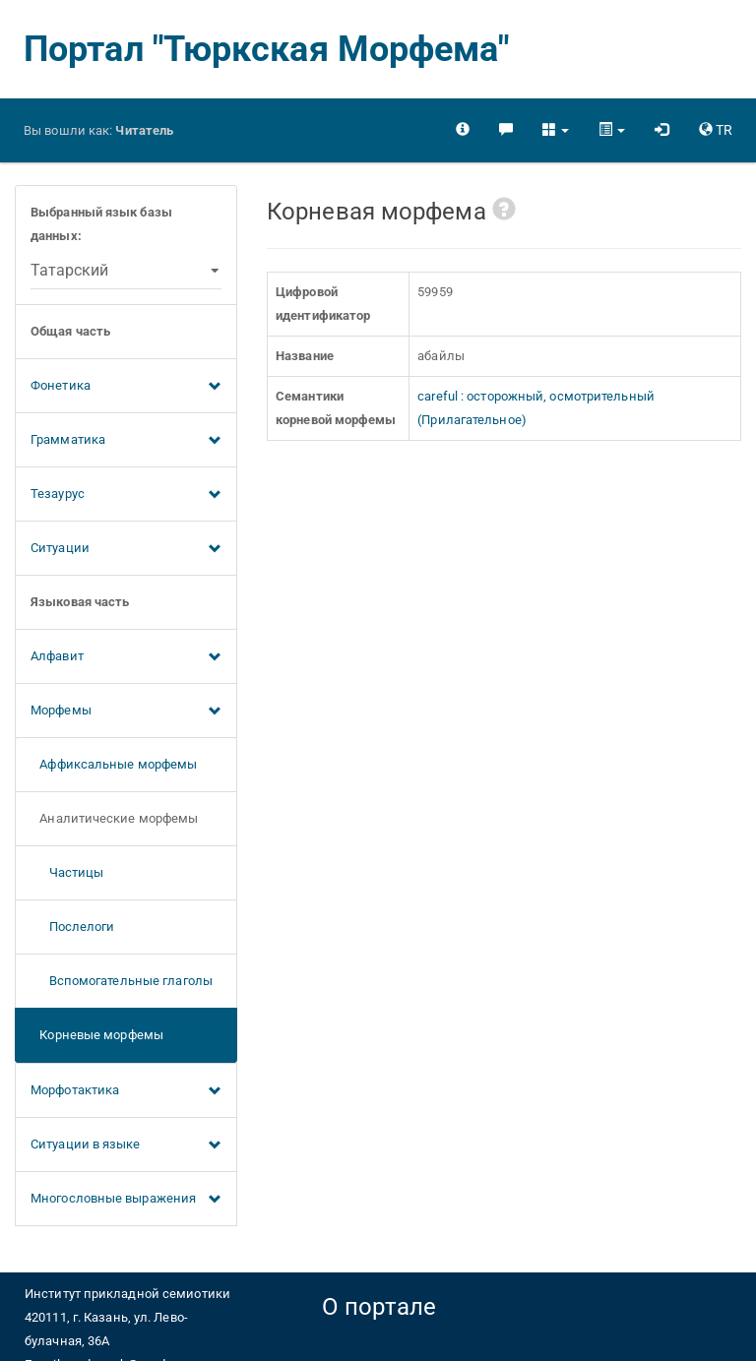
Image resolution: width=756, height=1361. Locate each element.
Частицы (67, 872)
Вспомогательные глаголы (122, 980)
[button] (556, 129)
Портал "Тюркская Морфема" (267, 49)
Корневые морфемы (97, 1034)
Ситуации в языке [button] (126, 1145)
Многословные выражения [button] (126, 1199)
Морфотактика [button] (126, 1091)
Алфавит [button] (126, 657)
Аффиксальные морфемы (114, 764)
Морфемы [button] (126, 711)
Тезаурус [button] (126, 495)
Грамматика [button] (126, 441)
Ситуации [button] (126, 549)
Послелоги (73, 926)
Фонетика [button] (126, 387)
